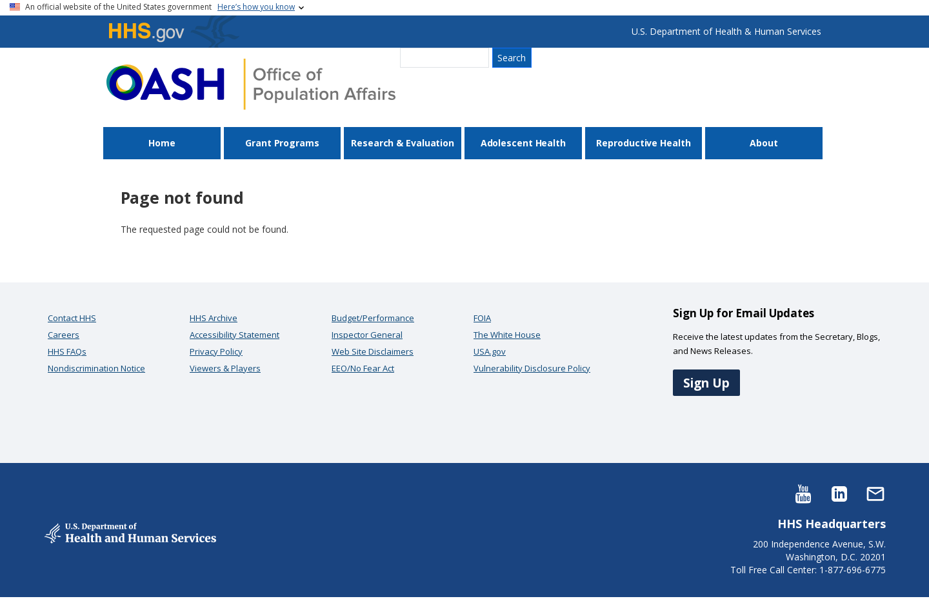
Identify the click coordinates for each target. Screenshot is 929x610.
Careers (63, 334)
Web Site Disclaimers (373, 351)
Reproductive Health (643, 143)
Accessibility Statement (234, 334)
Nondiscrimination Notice (96, 368)
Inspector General (367, 334)
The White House (507, 334)
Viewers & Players (225, 368)
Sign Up (706, 382)
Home (161, 143)
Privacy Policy (216, 351)
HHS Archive (213, 318)
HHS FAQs (67, 351)
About (764, 143)
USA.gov (490, 351)
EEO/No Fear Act (363, 368)
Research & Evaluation (402, 143)
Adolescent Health (523, 143)
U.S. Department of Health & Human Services (726, 31)
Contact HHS (72, 318)
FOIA (482, 318)
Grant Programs (282, 143)
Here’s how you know (256, 6)
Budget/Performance (373, 318)
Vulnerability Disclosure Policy (532, 368)
